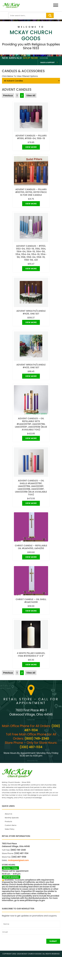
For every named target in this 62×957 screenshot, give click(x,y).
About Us (8, 814)
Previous (8, 95)
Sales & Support (47, 62)
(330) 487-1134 (31, 747)
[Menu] (55, 6)
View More (31, 147)
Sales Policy (9, 829)
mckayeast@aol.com (18, 860)
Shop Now (35, 58)
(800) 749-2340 (37, 738)
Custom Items (10, 825)
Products (8, 821)
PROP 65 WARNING (11, 877)
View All (30, 95)
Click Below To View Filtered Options (20, 76)
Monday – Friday (10, 868)
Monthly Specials (12, 817)
